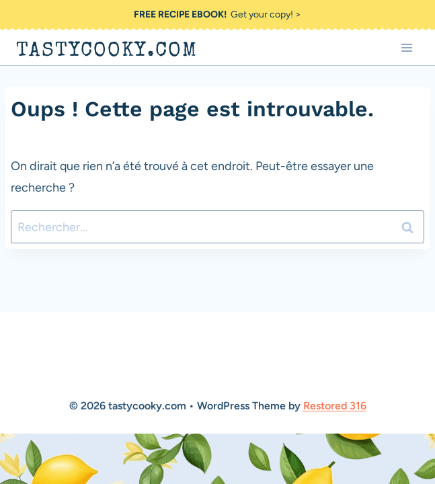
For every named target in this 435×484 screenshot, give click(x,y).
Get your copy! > (217, 14)
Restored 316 (334, 405)
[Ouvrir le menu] (406, 47)
